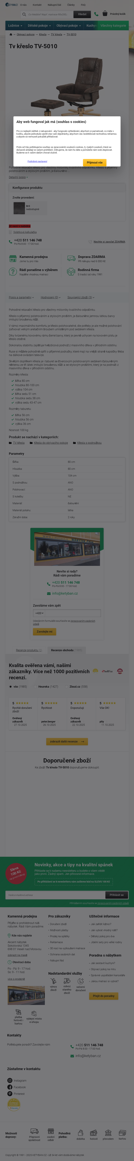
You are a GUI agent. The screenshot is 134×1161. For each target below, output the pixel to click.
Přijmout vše (95, 162)
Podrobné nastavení (37, 161)
